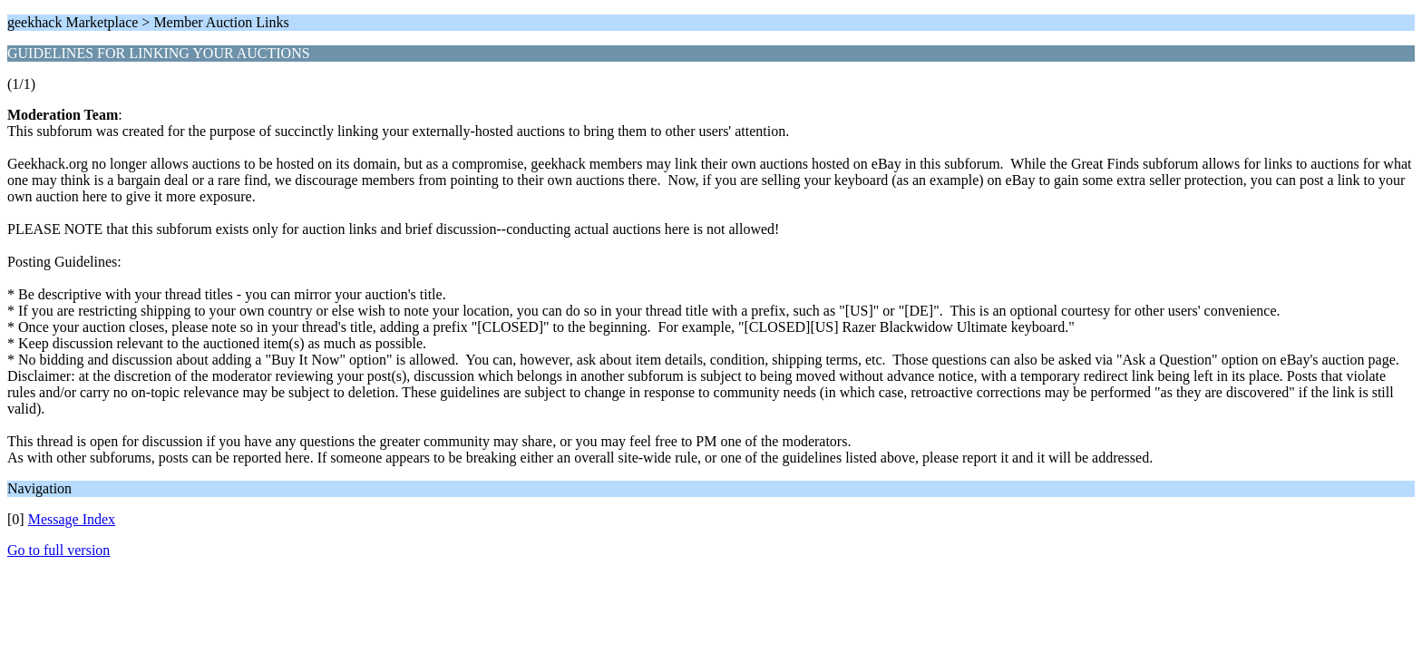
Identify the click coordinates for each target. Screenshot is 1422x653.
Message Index (71, 519)
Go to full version (58, 550)
